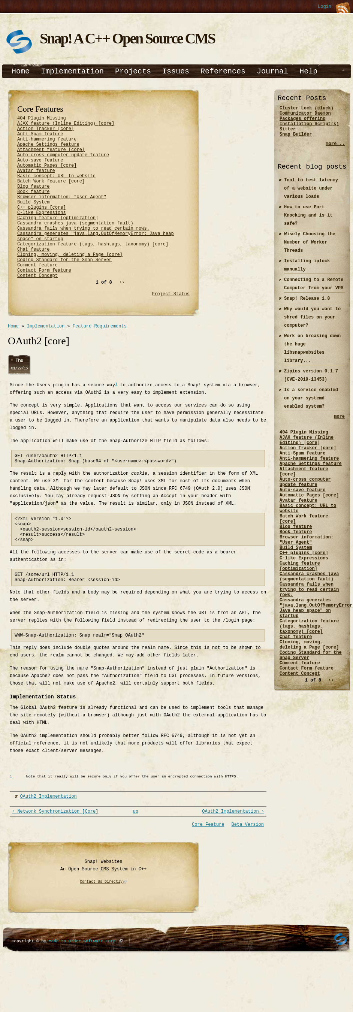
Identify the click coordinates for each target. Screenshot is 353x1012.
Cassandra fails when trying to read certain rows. (83, 253)
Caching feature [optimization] (57, 240)
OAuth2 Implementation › (233, 859)
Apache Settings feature (48, 151)
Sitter (288, 134)
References (222, 71)
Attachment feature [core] (51, 157)
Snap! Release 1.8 (307, 305)
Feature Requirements (100, 362)
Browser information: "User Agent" (61, 214)
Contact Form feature (44, 303)
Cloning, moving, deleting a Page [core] (70, 284)
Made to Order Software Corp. (83, 989)
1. (12, 823)
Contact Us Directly (101, 930)
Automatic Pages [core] (46, 176)
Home (21, 71)
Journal (272, 71)
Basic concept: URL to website (56, 189)
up (135, 859)
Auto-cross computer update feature (63, 163)
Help (308, 71)
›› (121, 317)
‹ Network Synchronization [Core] (55, 859)
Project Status (171, 329)
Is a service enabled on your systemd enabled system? (311, 404)
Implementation (72, 71)
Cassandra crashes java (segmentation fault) (75, 246)
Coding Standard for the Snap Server (64, 291)
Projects (133, 71)
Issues (175, 71)
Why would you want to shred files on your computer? (312, 323)
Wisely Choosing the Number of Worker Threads (309, 249)
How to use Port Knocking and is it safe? (308, 222)
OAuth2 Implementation (48, 843)
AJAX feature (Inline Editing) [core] (65, 125)
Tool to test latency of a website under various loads (311, 195)
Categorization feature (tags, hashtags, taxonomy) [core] (92, 272)
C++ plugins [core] (41, 227)
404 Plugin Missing (41, 119)
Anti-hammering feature (46, 144)
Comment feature (37, 297)
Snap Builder (296, 141)
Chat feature (33, 278)
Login (324, 7)
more (339, 424)
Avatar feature (36, 182)
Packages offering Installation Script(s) (309, 124)
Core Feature (208, 873)
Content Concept (37, 310)
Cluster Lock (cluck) (307, 109)
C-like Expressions (41, 233)
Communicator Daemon (305, 115)
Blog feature (33, 202)
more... (335, 150)
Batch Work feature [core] (51, 195)
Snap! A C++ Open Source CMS (127, 38)
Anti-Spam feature (40, 138)
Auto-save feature (40, 170)
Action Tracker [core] (45, 132)
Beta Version (248, 873)
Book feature (33, 208)
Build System (33, 221)
